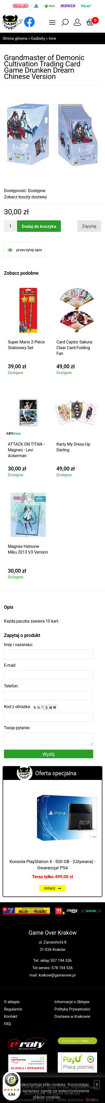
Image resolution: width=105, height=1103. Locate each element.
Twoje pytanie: (17, 727)
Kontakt (10, 1016)
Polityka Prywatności (72, 1009)
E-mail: (10, 665)
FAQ (7, 1023)
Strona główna (15, 38)
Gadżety (38, 38)
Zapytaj (89, 226)
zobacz (52, 888)
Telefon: (11, 685)
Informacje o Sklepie (72, 1001)
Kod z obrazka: (31, 707)
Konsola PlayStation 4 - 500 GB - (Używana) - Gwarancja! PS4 (52, 864)
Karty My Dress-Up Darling (73, 447)
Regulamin (13, 1009)
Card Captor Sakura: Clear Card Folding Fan (74, 348)
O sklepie (12, 1001)
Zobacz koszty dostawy (25, 196)
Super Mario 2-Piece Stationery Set (26, 345)
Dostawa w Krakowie (72, 1016)
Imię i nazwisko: (18, 644)
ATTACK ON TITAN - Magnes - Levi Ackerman (26, 450)
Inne (52, 38)
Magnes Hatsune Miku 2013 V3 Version (28, 549)
